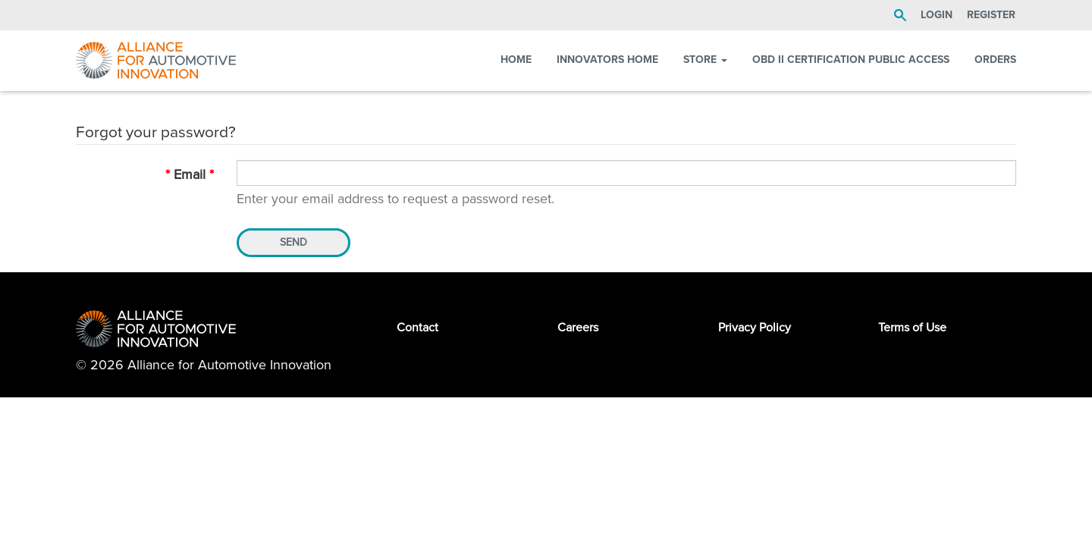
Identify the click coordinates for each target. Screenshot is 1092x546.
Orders (995, 59)
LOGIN (936, 15)
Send (293, 242)
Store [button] (705, 59)
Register (991, 15)
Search (900, 15)
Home (516, 59)
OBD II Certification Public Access (850, 59)
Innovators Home (607, 59)
